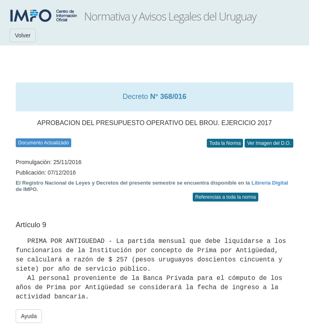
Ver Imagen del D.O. (269, 143)
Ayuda (29, 316)
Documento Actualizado (43, 143)
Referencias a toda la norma (225, 197)
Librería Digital (269, 183)
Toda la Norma (225, 143)
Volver (23, 35)
